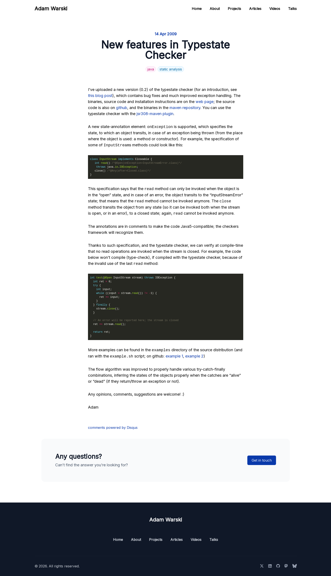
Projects (234, 8)
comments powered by (113, 427)
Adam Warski (51, 8)
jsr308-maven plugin (154, 113)
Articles (255, 8)
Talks (292, 8)
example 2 (194, 356)
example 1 (174, 356)
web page (204, 101)
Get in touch (262, 460)
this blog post (100, 95)
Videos (274, 8)
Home (197, 8)
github (121, 107)
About (215, 8)
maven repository (184, 107)
